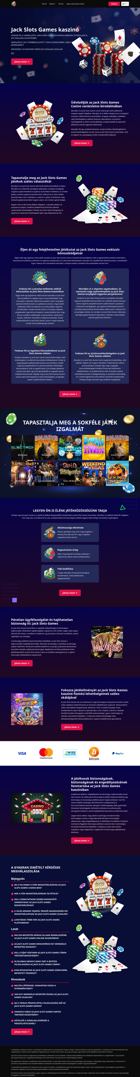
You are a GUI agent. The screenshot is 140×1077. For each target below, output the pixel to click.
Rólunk (44, 4)
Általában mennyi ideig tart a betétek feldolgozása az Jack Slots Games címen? (37, 963)
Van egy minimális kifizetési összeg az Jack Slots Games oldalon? (41, 996)
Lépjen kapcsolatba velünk (75, 4)
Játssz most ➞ (22, 61)
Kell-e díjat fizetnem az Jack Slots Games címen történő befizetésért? (40, 954)
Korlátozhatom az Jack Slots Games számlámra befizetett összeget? (40, 971)
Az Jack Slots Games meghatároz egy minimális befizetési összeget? (40, 945)
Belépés (114, 4)
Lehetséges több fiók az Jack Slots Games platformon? (37, 921)
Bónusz (61, 4)
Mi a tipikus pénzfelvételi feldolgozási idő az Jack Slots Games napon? (40, 1004)
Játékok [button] (52, 4)
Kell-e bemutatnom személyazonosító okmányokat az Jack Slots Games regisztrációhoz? (35, 902)
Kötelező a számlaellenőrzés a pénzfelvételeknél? (31, 1022)
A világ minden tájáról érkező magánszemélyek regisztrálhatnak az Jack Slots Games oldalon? (41, 912)
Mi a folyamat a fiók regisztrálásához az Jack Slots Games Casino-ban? (40, 886)
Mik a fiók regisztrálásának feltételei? (36, 893)
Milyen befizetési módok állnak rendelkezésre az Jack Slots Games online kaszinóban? (40, 936)
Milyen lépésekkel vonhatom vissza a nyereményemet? (35, 987)
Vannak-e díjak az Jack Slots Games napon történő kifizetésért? (37, 1013)
